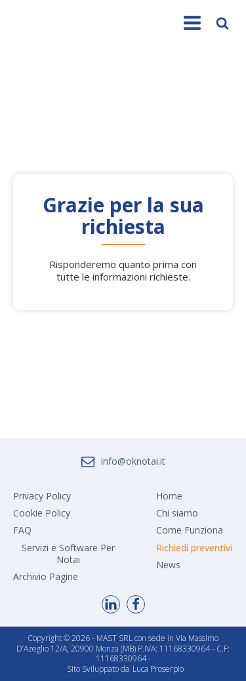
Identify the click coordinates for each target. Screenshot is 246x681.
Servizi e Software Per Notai (68, 553)
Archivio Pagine (45, 576)
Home (169, 496)
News (168, 564)
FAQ (22, 530)
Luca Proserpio (158, 669)
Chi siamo (177, 513)
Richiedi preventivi (194, 547)
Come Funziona (189, 530)
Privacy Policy (42, 496)
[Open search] (222, 23)
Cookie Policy (41, 513)
